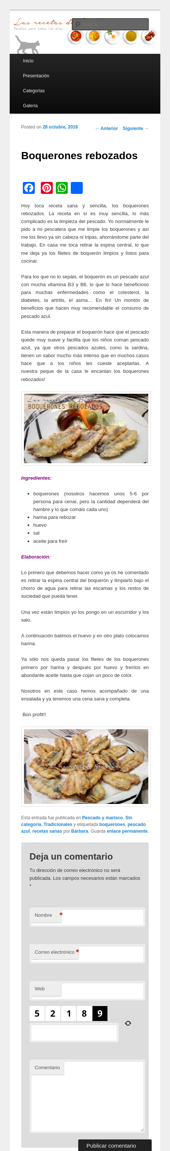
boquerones (112, 824)
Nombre (48, 915)
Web (40, 988)
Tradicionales (58, 824)
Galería (30, 105)
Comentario (47, 1067)
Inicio (28, 61)
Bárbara (79, 831)
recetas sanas (47, 831)
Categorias (34, 90)
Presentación (36, 75)
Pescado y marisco (102, 817)
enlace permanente (127, 831)
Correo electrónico (56, 952)
